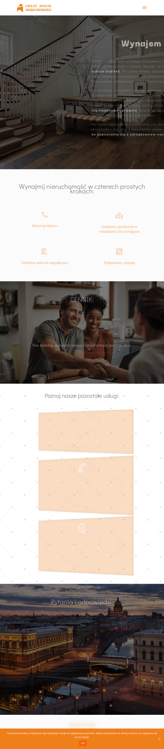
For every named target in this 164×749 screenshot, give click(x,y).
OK (83, 743)
